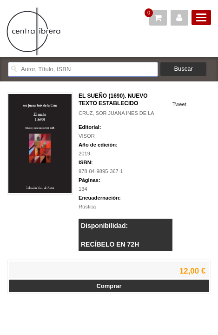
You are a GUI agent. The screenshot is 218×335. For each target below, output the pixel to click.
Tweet (179, 104)
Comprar (108, 285)
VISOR (87, 136)
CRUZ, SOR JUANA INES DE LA (116, 113)
